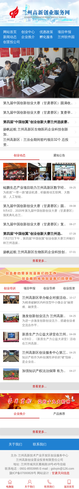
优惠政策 (46, 32)
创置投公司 (11, 42)
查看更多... (39, 260)
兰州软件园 (66, 37)
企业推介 (28, 37)
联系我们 (39, 444)
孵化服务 (46, 37)
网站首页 (10, 32)
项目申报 (64, 32)
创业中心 (28, 32)
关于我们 (15, 444)
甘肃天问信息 (61, 473)
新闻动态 (10, 37)
